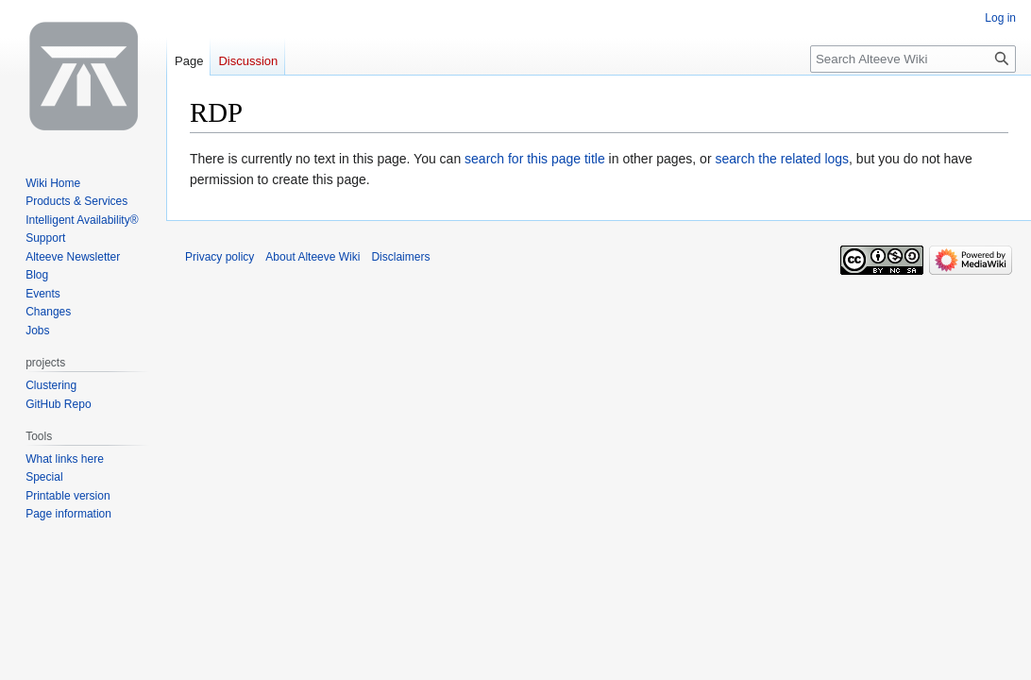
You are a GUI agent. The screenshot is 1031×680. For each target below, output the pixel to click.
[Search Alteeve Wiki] (913, 59)
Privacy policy (219, 257)
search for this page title (535, 158)
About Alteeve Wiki (312, 257)
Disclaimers (400, 257)
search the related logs (782, 158)
